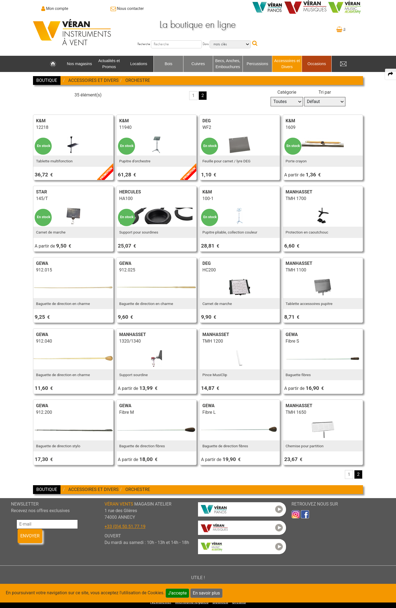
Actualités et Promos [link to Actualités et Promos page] (109, 64)
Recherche (144, 44)
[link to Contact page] (127, 8)
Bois (168, 64)
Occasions (316, 64)
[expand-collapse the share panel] (390, 74)
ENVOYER (30, 535)
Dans (206, 44)
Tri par (324, 92)
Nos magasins (79, 64)
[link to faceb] (305, 514)
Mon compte (57, 8)
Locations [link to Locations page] (138, 64)
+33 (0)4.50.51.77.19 (125, 526)
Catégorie (286, 92)
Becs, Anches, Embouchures (227, 64)
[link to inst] (296, 514)
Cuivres (198, 64)
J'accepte (177, 593)
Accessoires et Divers (287, 64)
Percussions (257, 64)
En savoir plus (206, 593)
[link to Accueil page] (53, 64)
